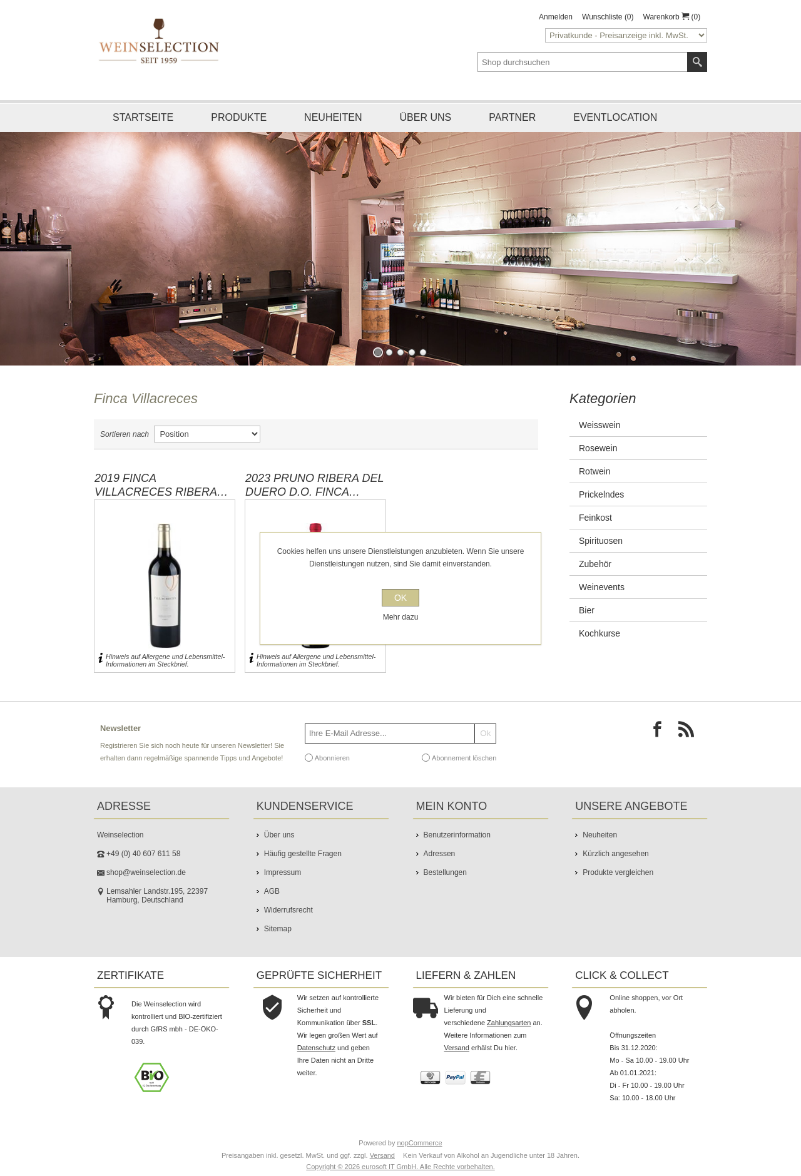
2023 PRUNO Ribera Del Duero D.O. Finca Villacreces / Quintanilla (314, 485)
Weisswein (600, 425)
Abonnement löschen (464, 757)
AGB (272, 891)
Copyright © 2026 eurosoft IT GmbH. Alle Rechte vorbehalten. (400, 1166)
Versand (456, 1047)
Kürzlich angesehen (615, 853)
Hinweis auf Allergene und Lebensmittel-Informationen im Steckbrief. (165, 660)
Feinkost (595, 518)
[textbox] (582, 62)
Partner (512, 117)
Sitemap (278, 928)
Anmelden (556, 17)
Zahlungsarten (509, 1022)
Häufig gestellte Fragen (303, 853)
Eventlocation (615, 117)
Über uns (426, 117)
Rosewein (598, 448)
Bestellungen (445, 872)
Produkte (239, 117)
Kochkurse (599, 633)
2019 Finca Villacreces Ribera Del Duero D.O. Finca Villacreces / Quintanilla (158, 485)
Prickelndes (601, 494)
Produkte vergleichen (618, 872)
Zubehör (595, 564)
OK (400, 598)
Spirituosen (601, 541)
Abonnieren (332, 757)
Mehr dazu (401, 617)
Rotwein (595, 471)
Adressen (440, 853)
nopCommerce (419, 1143)
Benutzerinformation (457, 835)
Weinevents (602, 587)
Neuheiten (333, 117)
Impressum (282, 872)
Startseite (143, 117)
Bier (586, 610)
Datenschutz (316, 1047)
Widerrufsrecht (288, 910)
